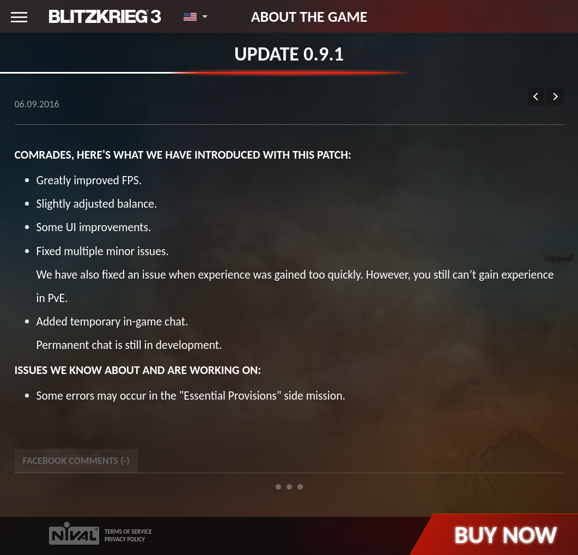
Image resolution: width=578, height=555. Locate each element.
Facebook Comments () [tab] (76, 461)
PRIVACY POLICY (125, 539)
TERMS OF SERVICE (128, 531)
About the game (309, 16)
